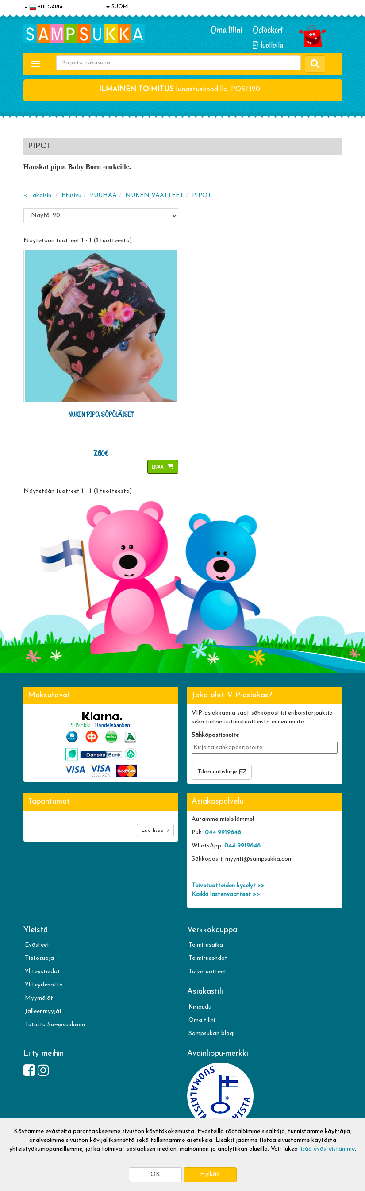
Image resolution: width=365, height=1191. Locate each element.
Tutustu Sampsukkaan (55, 1024)
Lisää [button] (158, 467)
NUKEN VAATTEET (154, 195)
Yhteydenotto (44, 985)
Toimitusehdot (207, 958)
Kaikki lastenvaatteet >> (226, 894)
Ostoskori (268, 29)
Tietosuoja (39, 958)
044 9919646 (223, 832)
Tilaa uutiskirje (217, 772)
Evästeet (37, 945)
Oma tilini (227, 29)
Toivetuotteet (207, 971)
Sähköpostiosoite (215, 735)
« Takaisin (37, 195)
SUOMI (117, 6)
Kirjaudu (199, 1007)
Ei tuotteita (268, 45)
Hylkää (210, 1174)
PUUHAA (103, 195)
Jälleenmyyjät (43, 1011)
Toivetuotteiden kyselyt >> (228, 885)
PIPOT (201, 195)
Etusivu (71, 195)
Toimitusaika (205, 945)
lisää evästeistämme (327, 1149)
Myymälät (39, 998)
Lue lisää (155, 830)
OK (155, 1174)
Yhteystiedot (42, 971)
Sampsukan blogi (211, 1033)
